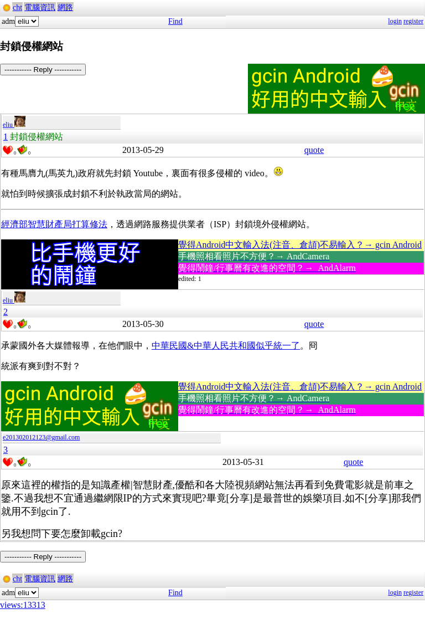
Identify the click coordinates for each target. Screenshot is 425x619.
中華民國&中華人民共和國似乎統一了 (226, 345)
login (395, 21)
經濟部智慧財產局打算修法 (54, 224)
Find (175, 21)
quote (314, 150)
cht (17, 7)
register (413, 21)
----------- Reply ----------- (42, 69)
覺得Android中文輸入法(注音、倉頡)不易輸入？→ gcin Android (300, 244)
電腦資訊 (39, 7)
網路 (65, 7)
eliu (14, 125)
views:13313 (22, 605)
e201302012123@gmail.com (41, 437)
